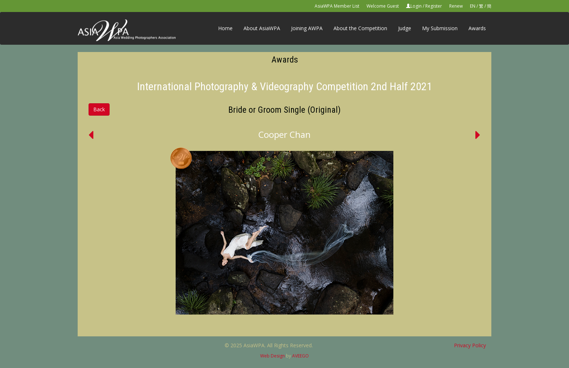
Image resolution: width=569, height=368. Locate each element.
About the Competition (360, 28)
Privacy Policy (470, 345)
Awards (477, 28)
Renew (456, 6)
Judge (404, 28)
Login (416, 6)
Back (99, 109)
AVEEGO (300, 356)
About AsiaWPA (261, 28)
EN (472, 6)
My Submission (440, 28)
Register (433, 6)
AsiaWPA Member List (337, 6)
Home (225, 28)
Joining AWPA (307, 28)
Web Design (272, 356)
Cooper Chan (284, 134)
